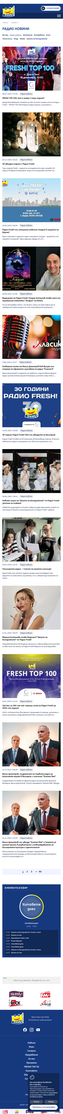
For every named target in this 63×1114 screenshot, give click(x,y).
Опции (36, 1102)
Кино (48, 35)
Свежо (22, 39)
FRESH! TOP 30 (31, 1066)
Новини (14, 22)
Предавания (31, 1054)
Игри (31, 1046)
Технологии (7, 39)
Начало (5, 22)
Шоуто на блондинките (37, 39)
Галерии (31, 1050)
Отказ (51, 1102)
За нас (31, 1058)
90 (40, 871)
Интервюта (39, 35)
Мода (16, 39)
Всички (5, 35)
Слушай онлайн (50, 8)
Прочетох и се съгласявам (43, 1107)
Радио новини (16, 35)
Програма (31, 1062)
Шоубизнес (27, 35)
